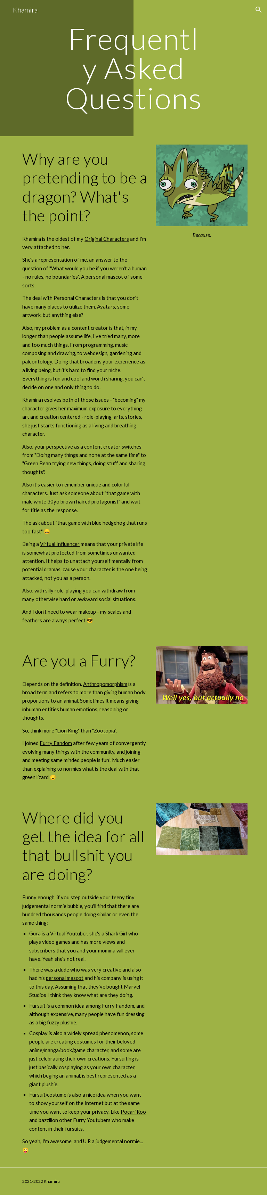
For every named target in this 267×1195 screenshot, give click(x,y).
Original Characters (106, 239)
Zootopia (104, 731)
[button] (258, 9)
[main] (133, 68)
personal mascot (64, 978)
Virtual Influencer (60, 544)
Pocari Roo (133, 1112)
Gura (35, 933)
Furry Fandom (56, 743)
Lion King (67, 731)
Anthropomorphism (105, 684)
